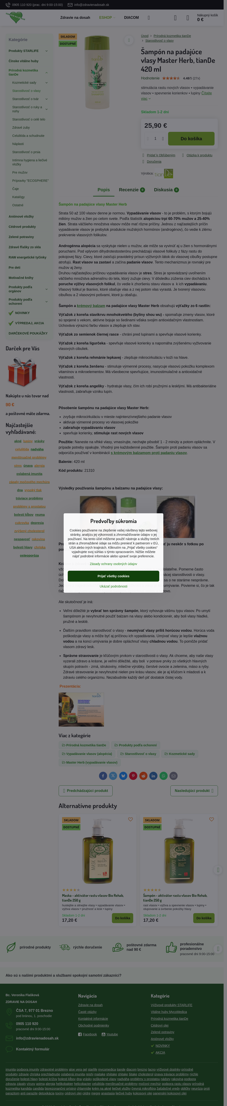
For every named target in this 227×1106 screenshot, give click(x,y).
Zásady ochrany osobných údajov (113, 564)
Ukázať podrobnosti (113, 586)
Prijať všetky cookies (114, 576)
